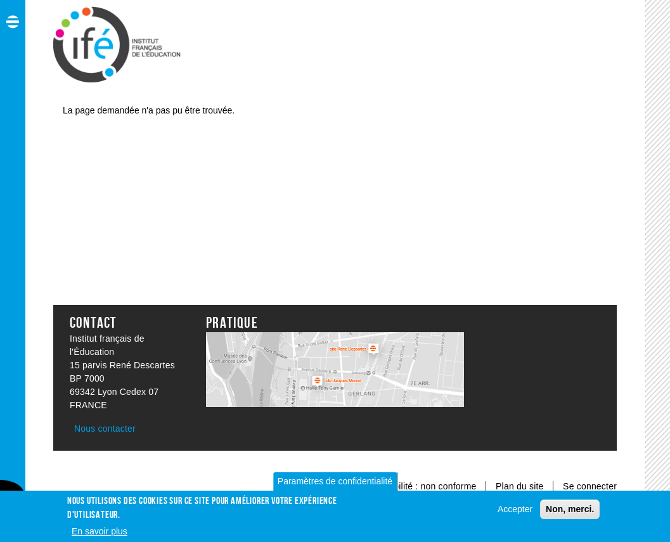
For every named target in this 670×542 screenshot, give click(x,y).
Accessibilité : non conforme (420, 486)
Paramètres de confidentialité (335, 484)
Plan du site (521, 486)
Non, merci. (570, 512)
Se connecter (590, 486)
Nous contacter (105, 428)
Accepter (515, 512)
